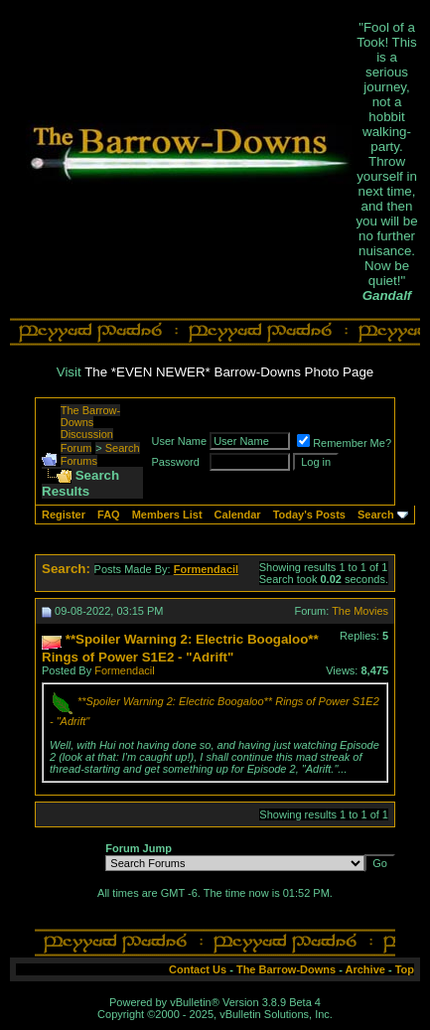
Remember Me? (344, 443)
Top (404, 969)
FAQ (108, 514)
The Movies (360, 611)
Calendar (238, 514)
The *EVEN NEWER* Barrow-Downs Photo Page (228, 372)
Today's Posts (309, 514)
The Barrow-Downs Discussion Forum (91, 429)
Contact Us (197, 969)
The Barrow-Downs (286, 969)
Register (63, 514)
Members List (167, 514)
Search (376, 514)
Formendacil (124, 670)
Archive (365, 969)
